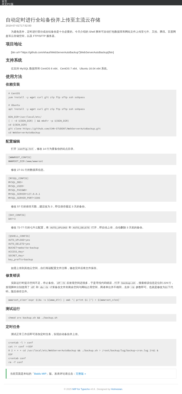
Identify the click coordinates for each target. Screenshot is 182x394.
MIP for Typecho (81, 389)
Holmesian (116, 389)
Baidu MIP (40, 373)
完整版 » (81, 373)
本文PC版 (8, 4)
